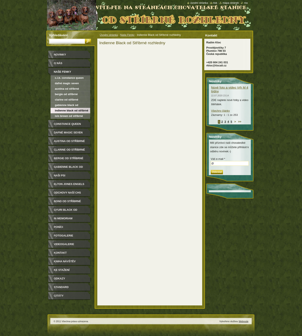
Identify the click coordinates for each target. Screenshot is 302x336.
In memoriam (63, 218)
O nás (58, 63)
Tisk (215, 2)
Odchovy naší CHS (67, 192)
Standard (61, 287)
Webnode (243, 321)
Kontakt (60, 252)
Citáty (59, 295)
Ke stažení (62, 269)
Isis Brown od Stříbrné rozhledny (69, 116)
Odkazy (59, 278)
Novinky (60, 54)
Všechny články (220, 110)
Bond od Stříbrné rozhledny (67, 203)
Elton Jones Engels (69, 184)
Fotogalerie (63, 235)
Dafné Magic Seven (67, 83)
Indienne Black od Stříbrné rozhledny (71, 111)
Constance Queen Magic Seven (67, 125)
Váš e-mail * (218, 158)
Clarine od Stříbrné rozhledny (66, 100)
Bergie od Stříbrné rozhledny (66, 95)
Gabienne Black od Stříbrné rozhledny (69, 168)
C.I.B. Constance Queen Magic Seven (69, 78)
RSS (246, 2)
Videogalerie (64, 244)
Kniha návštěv (65, 261)
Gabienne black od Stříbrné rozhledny (66, 105)
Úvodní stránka (109, 34)
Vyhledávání (58, 35)
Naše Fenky (127, 34)
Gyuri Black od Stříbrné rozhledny (69, 211)
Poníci (58, 227)
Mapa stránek (231, 2)
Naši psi (59, 175)
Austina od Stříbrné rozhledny (67, 89)
